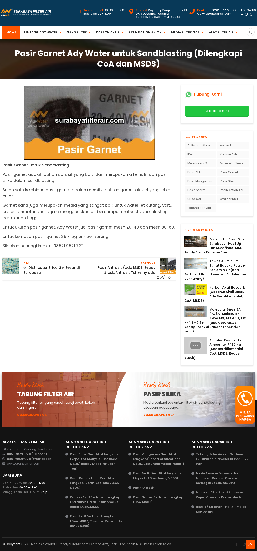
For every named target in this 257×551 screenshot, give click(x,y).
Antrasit (225, 145)
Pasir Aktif (194, 172)
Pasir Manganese (200, 181)
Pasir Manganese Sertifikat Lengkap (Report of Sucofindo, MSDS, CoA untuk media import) (158, 459)
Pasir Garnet (229, 172)
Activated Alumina (200, 145)
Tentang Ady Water (40, 32)
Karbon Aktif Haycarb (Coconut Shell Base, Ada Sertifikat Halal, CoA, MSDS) (214, 294)
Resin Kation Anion (145, 32)
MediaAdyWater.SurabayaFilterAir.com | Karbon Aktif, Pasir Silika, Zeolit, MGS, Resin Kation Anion (101, 544)
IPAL (190, 154)
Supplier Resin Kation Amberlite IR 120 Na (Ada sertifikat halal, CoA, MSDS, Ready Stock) (214, 349)
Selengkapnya (32, 414)
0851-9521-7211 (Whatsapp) (29, 459)
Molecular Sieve (232, 163)
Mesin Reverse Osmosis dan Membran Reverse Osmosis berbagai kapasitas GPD (217, 478)
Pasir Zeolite (196, 190)
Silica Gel (194, 199)
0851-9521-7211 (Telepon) (27, 454)
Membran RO (197, 163)
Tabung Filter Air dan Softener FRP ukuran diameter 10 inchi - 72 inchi (222, 459)
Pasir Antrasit (144, 488)
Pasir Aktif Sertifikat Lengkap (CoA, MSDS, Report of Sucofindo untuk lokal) (96, 521)
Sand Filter (77, 32)
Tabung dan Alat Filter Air (201, 208)
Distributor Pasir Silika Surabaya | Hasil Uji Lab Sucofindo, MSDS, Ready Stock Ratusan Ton (215, 246)
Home (11, 32)
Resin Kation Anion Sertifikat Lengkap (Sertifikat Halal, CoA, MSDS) (94, 483)
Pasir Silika (227, 181)
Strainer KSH (229, 199)
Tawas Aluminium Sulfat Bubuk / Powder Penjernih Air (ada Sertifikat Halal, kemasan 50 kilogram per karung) (215, 270)
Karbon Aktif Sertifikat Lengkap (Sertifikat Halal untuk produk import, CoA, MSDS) (95, 502)
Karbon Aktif (107, 32)
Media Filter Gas (185, 32)
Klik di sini (217, 111)
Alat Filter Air (221, 32)
